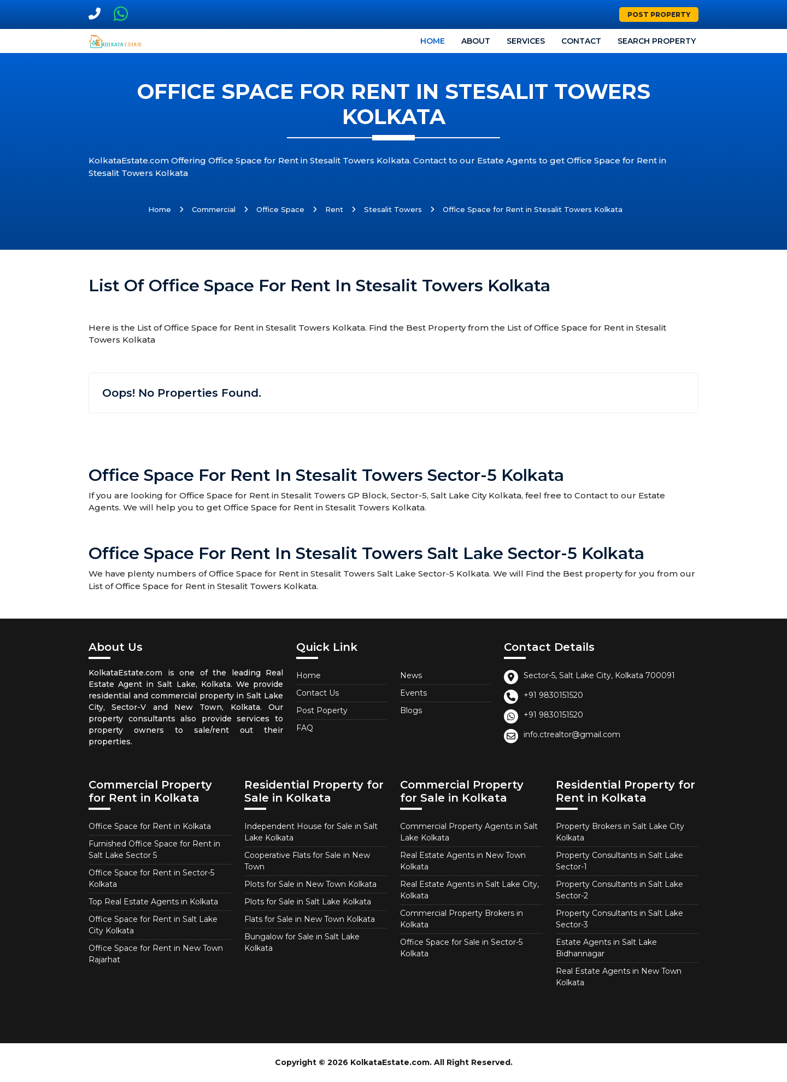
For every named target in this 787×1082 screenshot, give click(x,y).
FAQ (304, 728)
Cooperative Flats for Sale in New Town (307, 861)
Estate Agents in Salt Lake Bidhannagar (606, 947)
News (411, 675)
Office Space (280, 209)
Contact (581, 41)
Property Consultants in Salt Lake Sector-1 (619, 861)
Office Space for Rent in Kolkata (150, 826)
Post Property (658, 14)
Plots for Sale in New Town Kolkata (310, 884)
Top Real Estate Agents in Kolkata (153, 902)
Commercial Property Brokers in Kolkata (461, 919)
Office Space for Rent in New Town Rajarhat (156, 954)
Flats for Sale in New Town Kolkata (309, 919)
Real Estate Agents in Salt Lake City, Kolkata (469, 890)
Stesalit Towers (393, 209)
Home (432, 41)
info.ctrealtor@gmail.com (572, 734)
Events (413, 693)
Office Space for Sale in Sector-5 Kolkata (461, 947)
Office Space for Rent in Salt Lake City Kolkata (153, 925)
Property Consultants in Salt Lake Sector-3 (619, 919)
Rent (334, 209)
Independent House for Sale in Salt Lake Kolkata (311, 832)
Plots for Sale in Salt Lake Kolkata (307, 902)
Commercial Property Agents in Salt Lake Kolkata (469, 832)
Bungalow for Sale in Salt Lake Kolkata (302, 942)
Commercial (214, 209)
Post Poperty (322, 710)
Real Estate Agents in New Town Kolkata (463, 861)
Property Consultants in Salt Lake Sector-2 (619, 890)
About (475, 41)
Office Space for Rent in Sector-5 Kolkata (151, 878)
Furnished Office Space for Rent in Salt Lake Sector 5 (154, 849)
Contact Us (317, 693)
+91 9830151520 (553, 695)
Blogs (411, 710)
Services (526, 41)
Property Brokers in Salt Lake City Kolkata (620, 832)
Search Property (657, 41)
